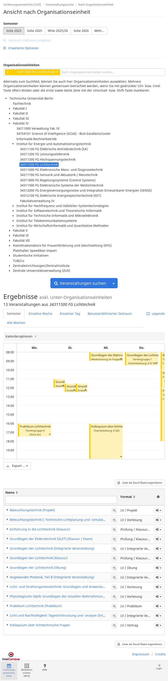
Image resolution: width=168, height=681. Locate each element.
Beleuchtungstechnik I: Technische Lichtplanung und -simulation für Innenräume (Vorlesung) (80, 519)
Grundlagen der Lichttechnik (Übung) (38, 567)
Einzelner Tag (70, 313)
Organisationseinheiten (21, 65)
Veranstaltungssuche (60, 4)
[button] (49, 434)
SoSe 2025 (34, 31)
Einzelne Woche (40, 313)
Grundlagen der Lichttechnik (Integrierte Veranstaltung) (52, 548)
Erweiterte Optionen (21, 48)
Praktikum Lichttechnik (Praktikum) (36, 606)
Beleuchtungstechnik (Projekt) (32, 510)
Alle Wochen (16, 323)
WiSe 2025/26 (58, 31)
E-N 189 (152, 363)
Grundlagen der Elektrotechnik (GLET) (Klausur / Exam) (51, 539)
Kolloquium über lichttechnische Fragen (117, 426)
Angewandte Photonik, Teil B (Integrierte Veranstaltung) (52, 577)
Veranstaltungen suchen (80, 283)
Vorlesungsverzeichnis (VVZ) (22, 4)
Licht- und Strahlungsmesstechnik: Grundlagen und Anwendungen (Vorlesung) (69, 587)
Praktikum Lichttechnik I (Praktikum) (44, 426)
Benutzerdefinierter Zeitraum (110, 313)
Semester (10, 23)
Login (159, 667)
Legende (155, 313)
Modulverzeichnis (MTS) (26, 670)
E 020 (116, 430)
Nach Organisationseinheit (96, 4)
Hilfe (44, 667)
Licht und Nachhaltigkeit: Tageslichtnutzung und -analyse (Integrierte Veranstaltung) (74, 615)
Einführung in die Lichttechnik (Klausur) (40, 529)
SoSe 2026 (81, 31)
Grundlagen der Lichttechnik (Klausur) (39, 558)
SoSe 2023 (13, 31)
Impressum (140, 654)
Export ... (17, 466)
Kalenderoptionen (19, 336)
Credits (160, 654)
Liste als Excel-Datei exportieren (140, 483)
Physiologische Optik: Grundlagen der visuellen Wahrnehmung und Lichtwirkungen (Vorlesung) (82, 596)
